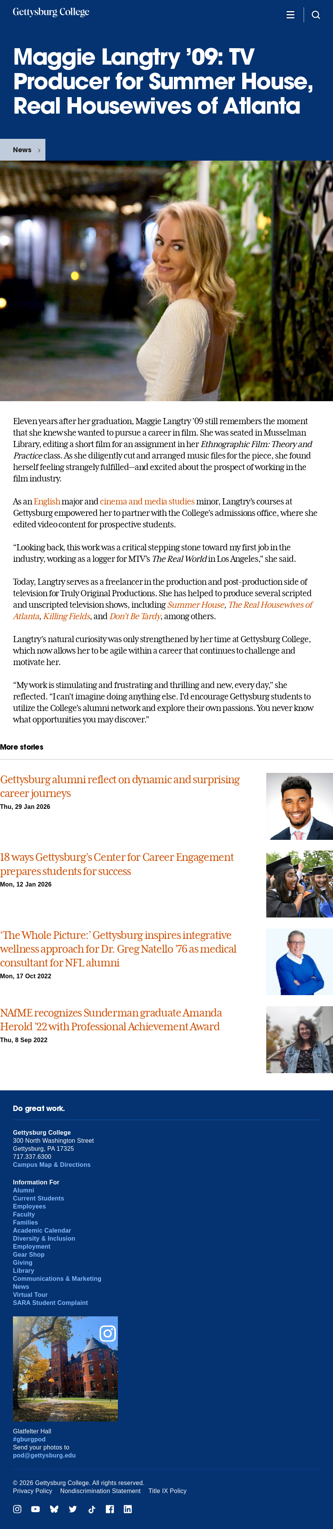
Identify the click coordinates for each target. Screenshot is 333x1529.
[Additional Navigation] (290, 14)
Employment (31, 1246)
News (22, 149)
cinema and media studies (147, 501)
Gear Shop (29, 1254)
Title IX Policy (167, 1491)
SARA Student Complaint (50, 1303)
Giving (22, 1262)
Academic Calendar (42, 1230)
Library (23, 1270)
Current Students (38, 1198)
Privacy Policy (32, 1491)
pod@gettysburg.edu (44, 1455)
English (47, 501)
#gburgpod (29, 1439)
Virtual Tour (30, 1295)
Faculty (24, 1214)
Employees (29, 1206)
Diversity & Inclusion (44, 1238)
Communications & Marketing (57, 1278)
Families (25, 1222)
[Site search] (316, 14)
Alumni (23, 1190)
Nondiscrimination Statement (100, 1491)
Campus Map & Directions (52, 1164)
